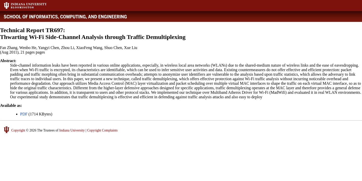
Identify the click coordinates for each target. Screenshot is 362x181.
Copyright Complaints (102, 130)
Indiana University (72, 130)
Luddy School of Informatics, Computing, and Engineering (70, 16)
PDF (23, 114)
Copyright (18, 130)
